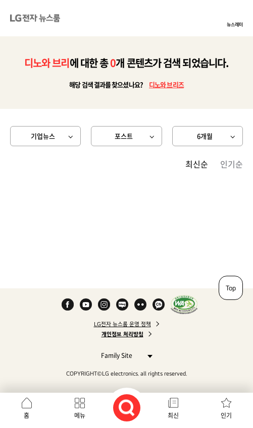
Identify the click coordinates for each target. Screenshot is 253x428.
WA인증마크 (184, 304)
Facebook (68, 304)
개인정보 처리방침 (122, 334)
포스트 (124, 136)
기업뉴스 (43, 136)
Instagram (104, 304)
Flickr (140, 304)
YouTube (86, 304)
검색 (126, 407)
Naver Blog (122, 304)
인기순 (231, 164)
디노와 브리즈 (166, 84)
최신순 (196, 164)
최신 (173, 415)
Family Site (124, 355)
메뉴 (79, 415)
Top (231, 288)
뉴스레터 (235, 24)
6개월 (205, 136)
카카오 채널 (159, 304)
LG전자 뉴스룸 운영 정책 (122, 324)
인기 (226, 415)
